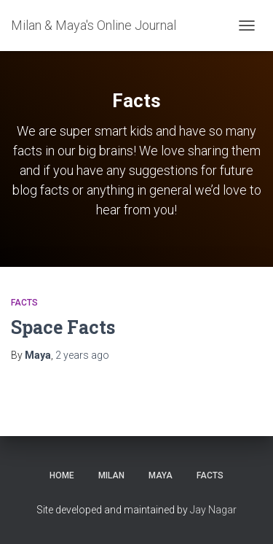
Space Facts (63, 327)
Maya (161, 475)
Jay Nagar (213, 510)
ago (82, 355)
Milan (111, 475)
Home (62, 475)
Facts (24, 303)
